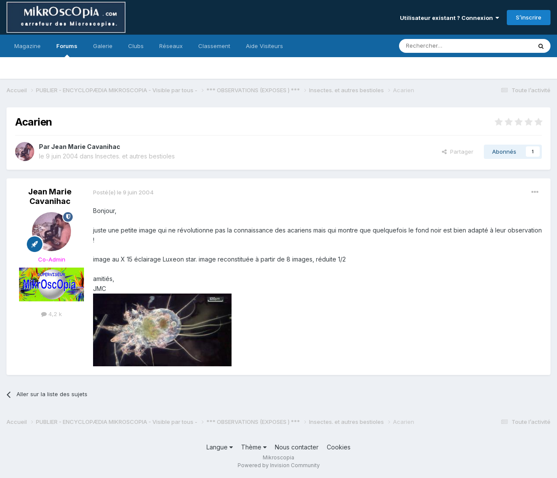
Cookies (339, 447)
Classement (214, 45)
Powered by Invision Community (279, 465)
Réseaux (171, 45)
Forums (66, 49)
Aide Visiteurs (264, 45)
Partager (457, 151)
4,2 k (51, 313)
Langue (219, 447)
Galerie (103, 45)
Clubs (136, 45)
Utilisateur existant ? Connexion (449, 17)
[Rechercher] (446, 46)
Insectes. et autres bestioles (135, 156)
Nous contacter (297, 447)
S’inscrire (528, 17)
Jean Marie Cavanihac (85, 146)
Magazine (27, 45)
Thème (254, 447)
